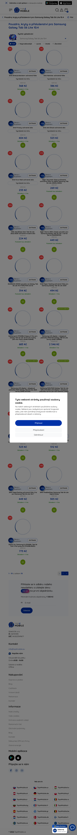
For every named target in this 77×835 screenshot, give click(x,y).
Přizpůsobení (38, 430)
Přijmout (38, 423)
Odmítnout (38, 435)
